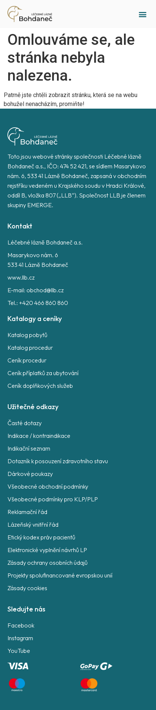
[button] (142, 14)
